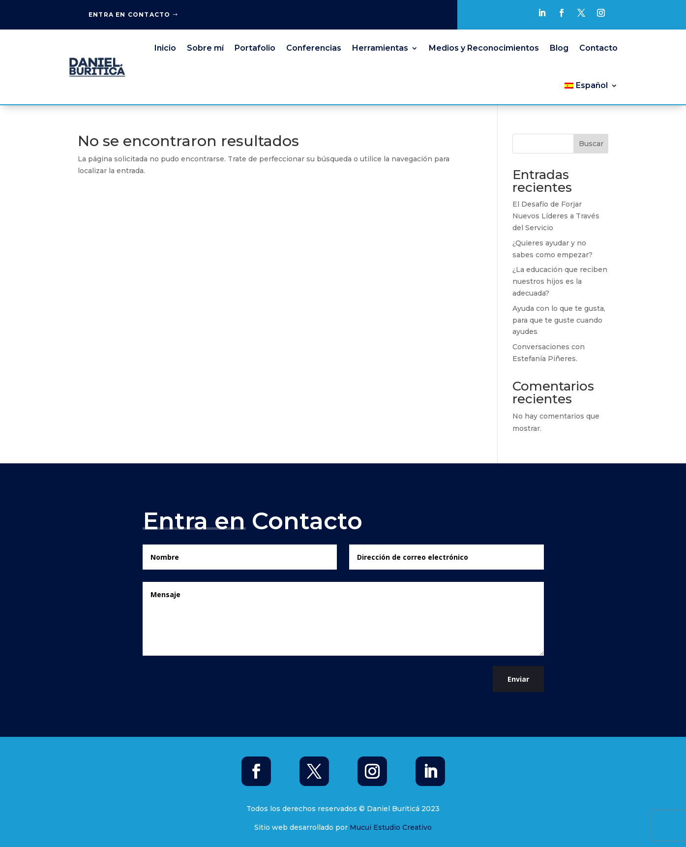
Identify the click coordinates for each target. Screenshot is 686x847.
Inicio (165, 48)
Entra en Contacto (129, 14)
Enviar (518, 679)
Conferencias (313, 48)
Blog (559, 48)
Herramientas (380, 48)
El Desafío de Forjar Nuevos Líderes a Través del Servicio (555, 216)
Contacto (598, 48)
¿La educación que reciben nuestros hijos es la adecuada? (559, 281)
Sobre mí (205, 48)
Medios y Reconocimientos (484, 48)
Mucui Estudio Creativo (391, 827)
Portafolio (255, 48)
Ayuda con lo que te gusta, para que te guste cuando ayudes (558, 320)
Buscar (591, 143)
